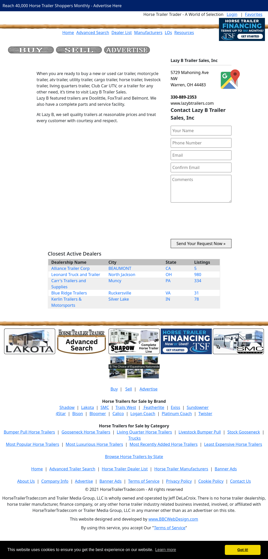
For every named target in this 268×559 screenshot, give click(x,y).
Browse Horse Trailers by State (134, 456)
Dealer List (121, 32)
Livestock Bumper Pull (200, 432)
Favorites (253, 14)
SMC (104, 407)
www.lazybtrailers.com (192, 103)
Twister (205, 413)
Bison (77, 413)
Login (232, 14)
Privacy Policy (179, 481)
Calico (118, 413)
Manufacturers (148, 32)
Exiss (175, 407)
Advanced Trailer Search (72, 469)
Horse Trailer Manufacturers (181, 469)
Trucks (134, 438)
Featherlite (153, 407)
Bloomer (97, 413)
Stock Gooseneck (243, 432)
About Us (26, 481)
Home (68, 32)
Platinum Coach (177, 413)
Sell (128, 389)
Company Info (54, 481)
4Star (61, 413)
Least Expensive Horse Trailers (233, 444)
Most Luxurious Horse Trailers (94, 444)
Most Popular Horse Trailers (32, 444)
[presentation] (201, 223)
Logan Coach (142, 413)
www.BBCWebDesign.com (173, 519)
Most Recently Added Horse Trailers (163, 444)
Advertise (148, 389)
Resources (184, 32)
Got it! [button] (242, 550)
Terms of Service (143, 481)
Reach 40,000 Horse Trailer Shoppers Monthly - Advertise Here (62, 5)
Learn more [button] (165, 549)
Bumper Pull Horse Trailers (29, 432)
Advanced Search (92, 32)
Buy (114, 389)
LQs (168, 32)
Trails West (125, 407)
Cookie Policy (211, 481)
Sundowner (198, 407)
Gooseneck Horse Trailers (86, 432)
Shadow (67, 407)
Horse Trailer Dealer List (125, 469)
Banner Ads (226, 469)
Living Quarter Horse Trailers (144, 432)
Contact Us (240, 481)
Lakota (87, 407)
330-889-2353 (184, 97)
